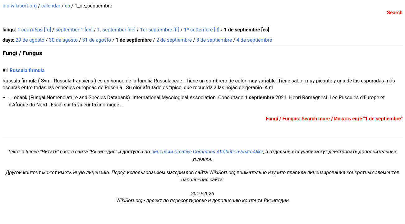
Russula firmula (27, 70)
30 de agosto (63, 40)
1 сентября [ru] (34, 30)
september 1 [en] (74, 30)
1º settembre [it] (201, 30)
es (67, 6)
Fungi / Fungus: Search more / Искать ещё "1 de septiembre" (334, 119)
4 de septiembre (254, 40)
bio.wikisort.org (19, 6)
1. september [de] (116, 30)
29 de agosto (30, 40)
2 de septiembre (174, 40)
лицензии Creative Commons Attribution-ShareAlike (207, 152)
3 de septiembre (214, 40)
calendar (50, 6)
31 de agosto (96, 40)
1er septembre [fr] (160, 30)
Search (395, 13)
